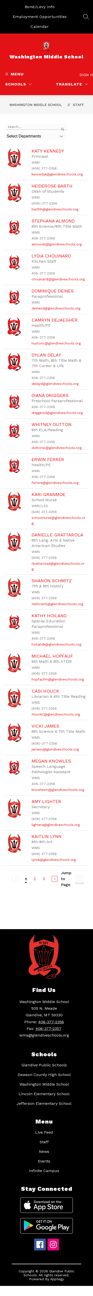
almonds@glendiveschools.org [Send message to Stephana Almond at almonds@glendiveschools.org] (57, 244)
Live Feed (44, 1132)
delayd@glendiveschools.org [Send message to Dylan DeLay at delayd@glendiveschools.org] (55, 384)
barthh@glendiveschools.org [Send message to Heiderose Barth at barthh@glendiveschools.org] (55, 209)
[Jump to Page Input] (79, 879)
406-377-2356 (51, 1022)
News (44, 1151)
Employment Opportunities (40, 16)
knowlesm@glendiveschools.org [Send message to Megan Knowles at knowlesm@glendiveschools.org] (58, 790)
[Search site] (86, 17)
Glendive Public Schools (44, 1065)
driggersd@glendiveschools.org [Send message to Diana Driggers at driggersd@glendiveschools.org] (57, 413)
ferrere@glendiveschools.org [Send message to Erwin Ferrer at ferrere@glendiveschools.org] (55, 483)
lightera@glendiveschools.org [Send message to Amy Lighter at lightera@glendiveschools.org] (56, 825)
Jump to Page (66, 878)
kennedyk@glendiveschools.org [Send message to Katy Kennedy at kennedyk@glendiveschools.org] (57, 174)
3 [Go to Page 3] (44, 878)
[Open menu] (14, 74)
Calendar (40, 26)
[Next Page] (55, 879)
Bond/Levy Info (40, 6)
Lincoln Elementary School (44, 1093)
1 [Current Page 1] (26, 879)
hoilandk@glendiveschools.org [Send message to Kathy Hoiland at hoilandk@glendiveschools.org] (56, 644)
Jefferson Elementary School (44, 1103)
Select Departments (24, 136)
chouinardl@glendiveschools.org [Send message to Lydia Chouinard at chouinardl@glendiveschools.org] (58, 279)
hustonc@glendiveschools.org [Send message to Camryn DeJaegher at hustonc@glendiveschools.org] (56, 343)
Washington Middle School (35, 105)
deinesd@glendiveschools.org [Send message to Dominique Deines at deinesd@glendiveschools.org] (56, 308)
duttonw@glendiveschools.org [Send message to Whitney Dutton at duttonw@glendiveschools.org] (56, 448)
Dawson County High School (44, 1074)
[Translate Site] (72, 84)
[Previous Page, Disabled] (15, 879)
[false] (36, 127)
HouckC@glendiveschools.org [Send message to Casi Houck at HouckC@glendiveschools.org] (56, 714)
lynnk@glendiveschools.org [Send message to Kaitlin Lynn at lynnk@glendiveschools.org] (54, 860)
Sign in (84, 74)
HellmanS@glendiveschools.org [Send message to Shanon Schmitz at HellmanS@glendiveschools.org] (57, 604)
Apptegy (57, 1279)
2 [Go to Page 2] (35, 878)
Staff (78, 105)
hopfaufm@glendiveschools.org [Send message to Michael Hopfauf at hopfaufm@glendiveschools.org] (58, 679)
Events (44, 1161)
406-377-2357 (48, 1028)
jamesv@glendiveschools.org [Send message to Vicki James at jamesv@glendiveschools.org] (55, 749)
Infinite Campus (44, 1170)
